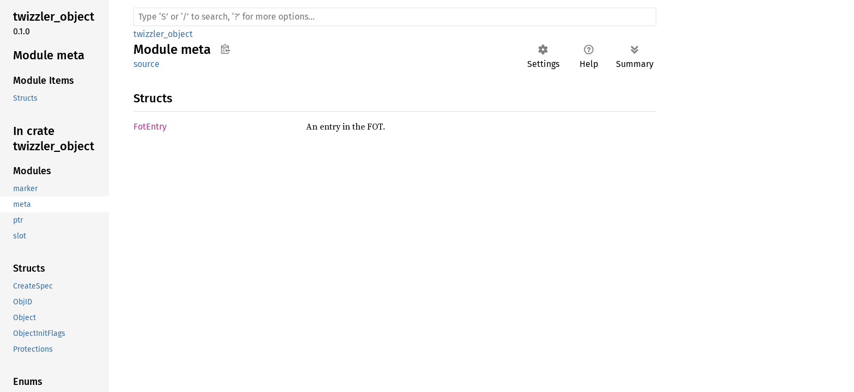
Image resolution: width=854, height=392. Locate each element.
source (146, 64)
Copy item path (225, 49)
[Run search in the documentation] (394, 17)
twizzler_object (163, 34)
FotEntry (150, 126)
